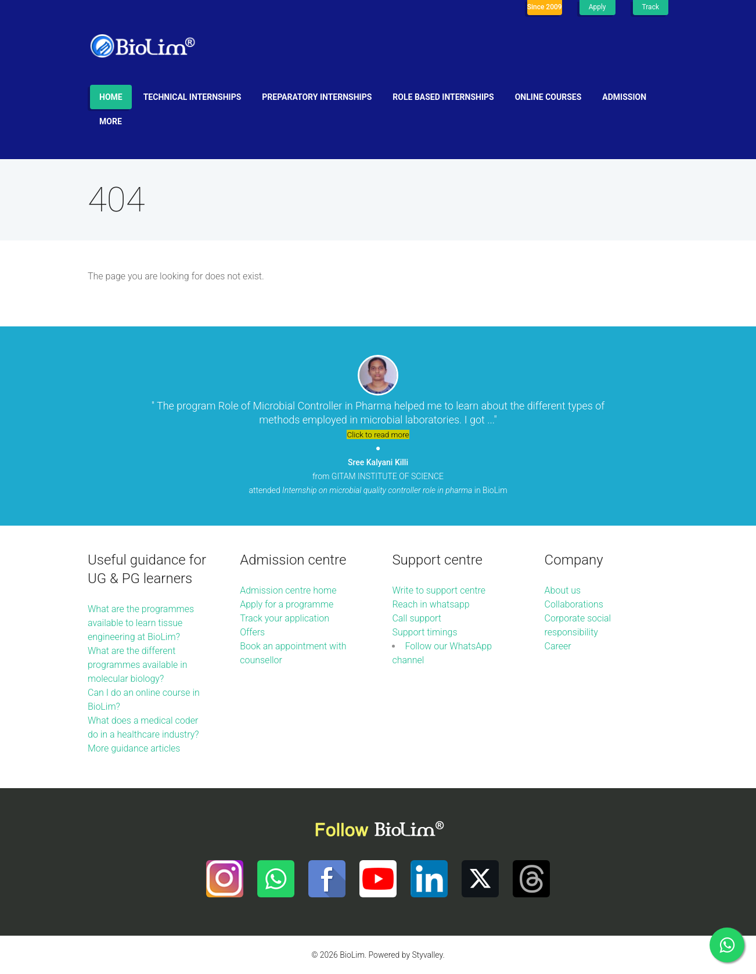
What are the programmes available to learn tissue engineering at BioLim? (141, 622)
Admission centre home (288, 590)
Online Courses (548, 97)
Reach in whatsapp (430, 604)
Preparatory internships (317, 97)
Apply (597, 7)
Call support (416, 618)
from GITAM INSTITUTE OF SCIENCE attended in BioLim (378, 476)
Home (111, 97)
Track (650, 7)
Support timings (424, 632)
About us (563, 590)
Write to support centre (438, 590)
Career (558, 646)
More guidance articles (134, 748)
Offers (252, 632)
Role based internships (443, 97)
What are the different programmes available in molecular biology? (138, 664)
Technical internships (192, 97)
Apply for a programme (286, 604)
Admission (624, 97)
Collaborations (574, 604)
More (110, 121)
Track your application (284, 618)
